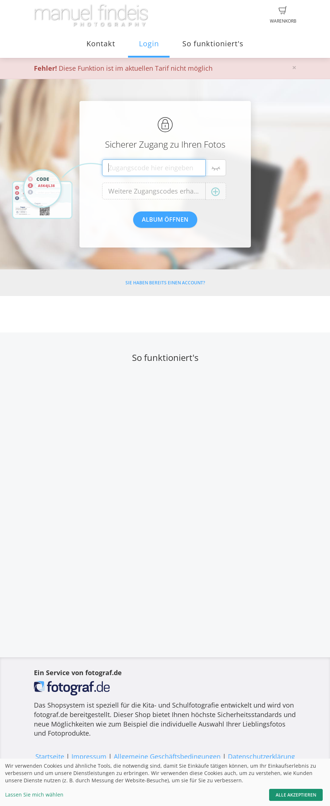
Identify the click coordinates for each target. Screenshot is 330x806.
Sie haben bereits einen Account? (165, 283)
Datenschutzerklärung (261, 756)
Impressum (88, 756)
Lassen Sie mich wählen (34, 794)
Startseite (49, 756)
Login (149, 43)
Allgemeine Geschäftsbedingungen (167, 756)
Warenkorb (283, 15)
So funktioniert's (213, 43)
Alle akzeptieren (296, 795)
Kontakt (100, 43)
